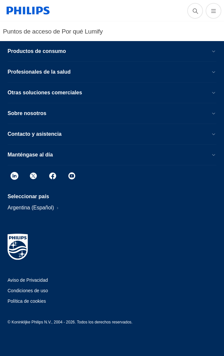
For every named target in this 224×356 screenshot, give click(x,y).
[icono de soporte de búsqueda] (195, 11)
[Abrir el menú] (213, 11)
